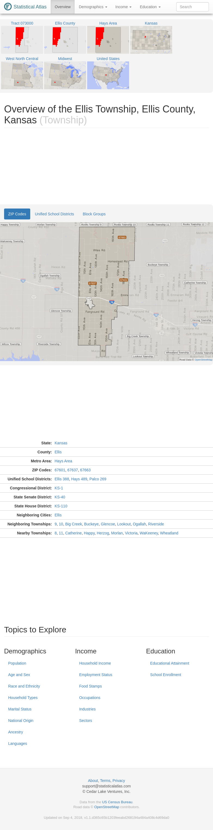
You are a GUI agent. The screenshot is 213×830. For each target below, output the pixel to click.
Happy (89, 533)
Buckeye (91, 524)
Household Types (23, 697)
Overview (63, 7)
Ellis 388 (62, 479)
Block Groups (94, 214)
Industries (87, 709)
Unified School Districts (54, 214)
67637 (72, 470)
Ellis (58, 452)
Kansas (61, 443)
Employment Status (95, 675)
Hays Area (63, 461)
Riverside (156, 524)
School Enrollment (165, 675)
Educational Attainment (169, 663)
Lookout (124, 524)
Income (123, 7)
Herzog (103, 533)
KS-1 (59, 488)
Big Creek (73, 524)
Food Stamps (90, 686)
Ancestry (15, 732)
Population (17, 663)
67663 (85, 470)
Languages (17, 743)
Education (150, 7)
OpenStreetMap (106, 807)
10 (61, 524)
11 (61, 533)
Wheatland (169, 533)
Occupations (90, 697)
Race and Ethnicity (24, 686)
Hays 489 (79, 479)
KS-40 (60, 497)
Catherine (73, 533)
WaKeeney (149, 533)
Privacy (118, 780)
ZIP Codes (17, 214)
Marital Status (20, 709)
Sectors (85, 720)
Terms (105, 780)
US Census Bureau (117, 802)
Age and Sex (19, 675)
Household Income (95, 663)
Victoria (131, 533)
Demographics (93, 7)
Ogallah (139, 524)
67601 (60, 470)
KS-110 (61, 506)
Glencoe (108, 524)
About (93, 780)
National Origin (21, 720)
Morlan (117, 533)
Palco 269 (97, 479)
